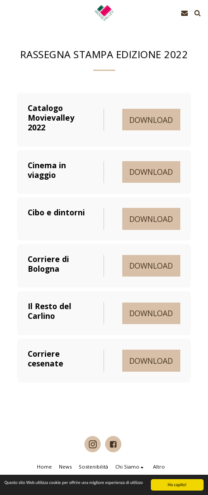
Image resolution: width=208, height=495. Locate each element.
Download (151, 120)
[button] (9, 13)
